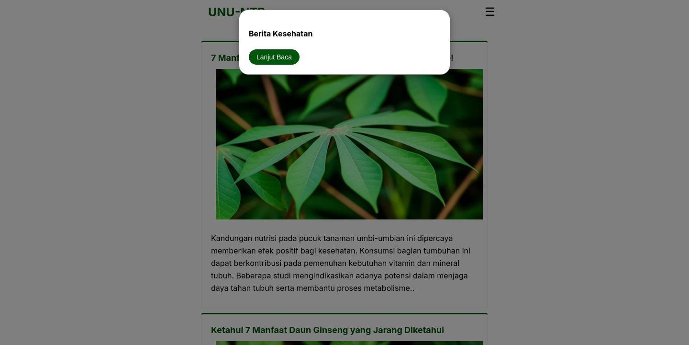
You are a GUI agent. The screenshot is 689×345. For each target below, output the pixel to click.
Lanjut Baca (274, 57)
